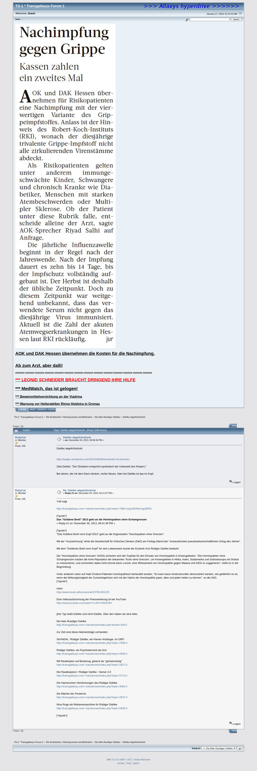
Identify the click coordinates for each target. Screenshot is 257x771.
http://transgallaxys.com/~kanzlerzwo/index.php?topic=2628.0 (92, 708)
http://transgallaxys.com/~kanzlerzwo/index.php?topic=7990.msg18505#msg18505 (104, 508)
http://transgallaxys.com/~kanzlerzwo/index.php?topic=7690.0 (92, 642)
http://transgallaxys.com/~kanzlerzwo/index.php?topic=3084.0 (92, 686)
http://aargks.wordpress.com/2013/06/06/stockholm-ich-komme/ (93, 459)
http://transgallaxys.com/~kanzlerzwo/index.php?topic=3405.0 (92, 653)
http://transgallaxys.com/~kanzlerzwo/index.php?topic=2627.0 (92, 664)
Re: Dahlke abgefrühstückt (79, 490)
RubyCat (20, 437)
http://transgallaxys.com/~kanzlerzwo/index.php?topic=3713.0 (92, 675)
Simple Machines (142, 759)
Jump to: (196, 748)
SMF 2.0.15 (112, 759)
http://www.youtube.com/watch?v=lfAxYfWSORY (84, 602)
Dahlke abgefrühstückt (77, 437)
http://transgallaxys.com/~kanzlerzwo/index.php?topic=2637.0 (92, 697)
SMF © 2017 (126, 759)
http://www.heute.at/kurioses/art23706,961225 (83, 592)
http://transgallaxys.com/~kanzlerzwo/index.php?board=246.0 (92, 624)
